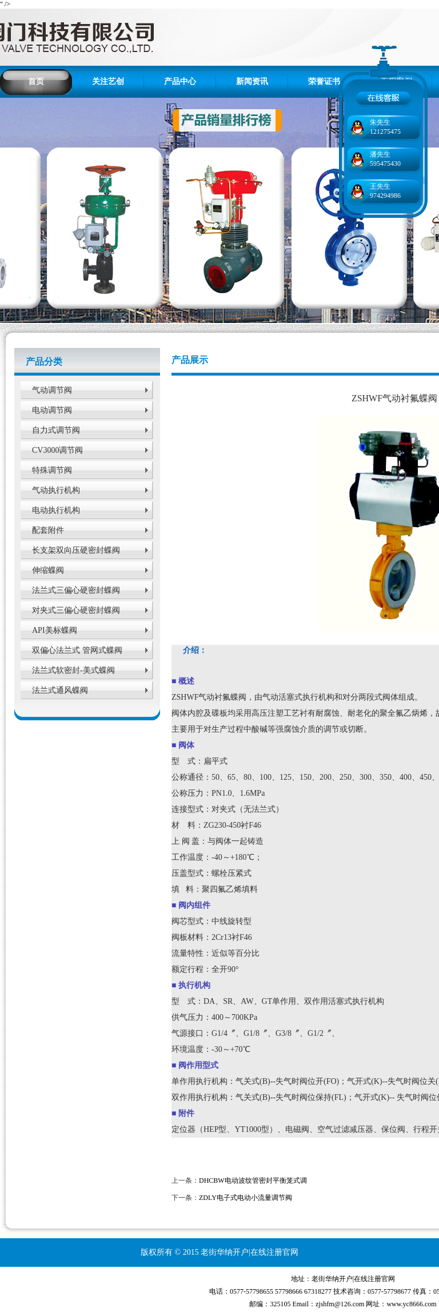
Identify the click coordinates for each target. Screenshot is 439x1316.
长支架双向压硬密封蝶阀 (76, 550)
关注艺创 (108, 81)
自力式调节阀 (56, 430)
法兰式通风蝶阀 (60, 690)
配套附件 (48, 530)
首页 (36, 81)
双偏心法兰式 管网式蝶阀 (77, 650)
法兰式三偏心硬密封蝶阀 (76, 590)
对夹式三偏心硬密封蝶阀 (76, 610)
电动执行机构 (56, 510)
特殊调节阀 (52, 470)
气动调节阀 (52, 390)
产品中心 (180, 81)
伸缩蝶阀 (48, 570)
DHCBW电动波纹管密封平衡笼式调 (253, 1181)
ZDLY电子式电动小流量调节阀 (245, 1198)
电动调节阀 (52, 410)
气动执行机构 (56, 490)
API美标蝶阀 (54, 630)
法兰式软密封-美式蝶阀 (73, 670)
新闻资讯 (252, 81)
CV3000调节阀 (57, 450)
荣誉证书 (324, 81)
